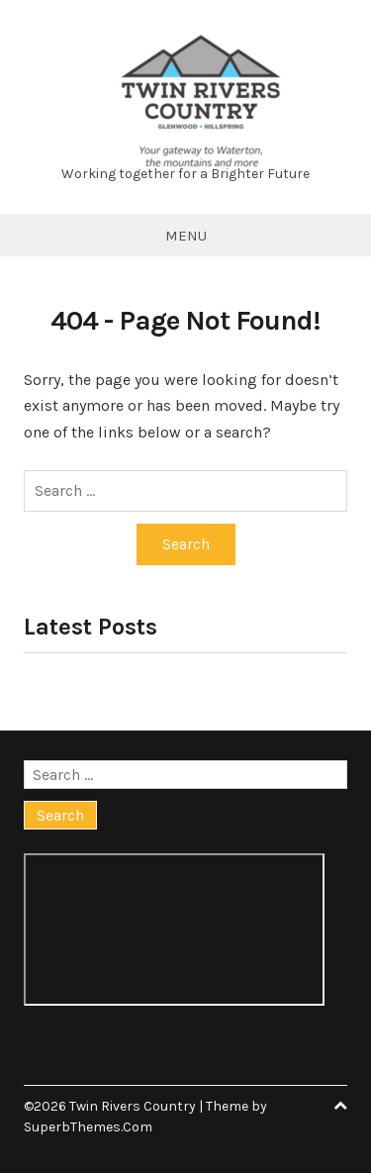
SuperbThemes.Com (88, 1127)
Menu (186, 235)
